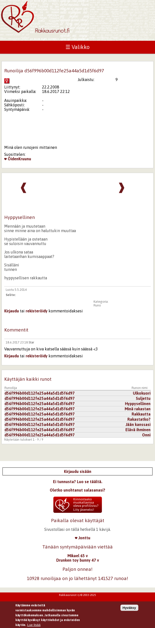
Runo (97, 305)
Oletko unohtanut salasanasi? (77, 490)
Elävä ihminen (138, 429)
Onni (146, 435)
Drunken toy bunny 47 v (77, 560)
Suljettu (143, 398)
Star (31, 342)
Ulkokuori (142, 393)
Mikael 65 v (77, 555)
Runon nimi (140, 388)
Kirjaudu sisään (77, 471)
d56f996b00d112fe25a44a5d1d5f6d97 (39, 393)
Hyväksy (129, 609)
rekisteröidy (37, 311)
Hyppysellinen (138, 403)
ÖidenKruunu (17, 159)
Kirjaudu (11, 311)
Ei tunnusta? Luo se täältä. (77, 481)
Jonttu (82, 538)
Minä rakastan (138, 409)
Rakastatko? (139, 419)
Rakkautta (141, 414)
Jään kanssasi (138, 424)
